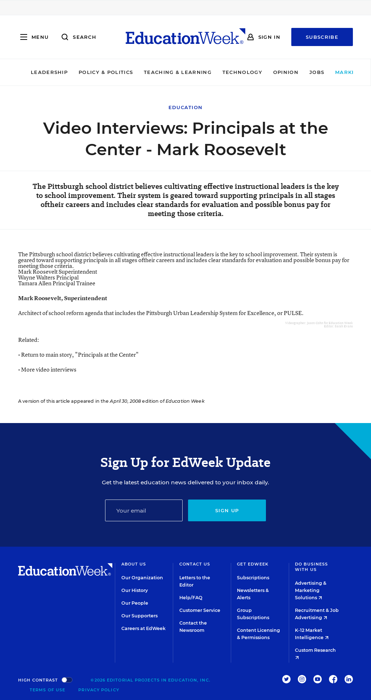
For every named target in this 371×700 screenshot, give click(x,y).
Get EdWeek (252, 564)
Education (185, 107)
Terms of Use (47, 689)
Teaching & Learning (156, 72)
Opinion (263, 72)
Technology (220, 72)
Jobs (294, 72)
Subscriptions (253, 577)
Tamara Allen (56, 283)
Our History (134, 590)
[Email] (144, 510)
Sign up (227, 510)
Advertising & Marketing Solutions (310, 590)
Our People (134, 603)
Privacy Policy (98, 689)
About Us (133, 564)
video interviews (56, 369)
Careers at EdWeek (143, 628)
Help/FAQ (191, 597)
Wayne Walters (48, 277)
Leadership (27, 72)
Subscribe (322, 37)
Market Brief (337, 72)
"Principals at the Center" (107, 355)
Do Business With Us (311, 567)
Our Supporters (139, 615)
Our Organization (142, 577)
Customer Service (199, 610)
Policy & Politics (84, 72)
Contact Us (194, 564)
